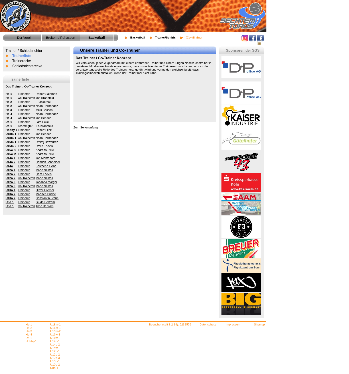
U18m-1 (55, 324)
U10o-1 (55, 361)
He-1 (29, 324)
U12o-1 (55, 351)
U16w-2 (55, 337)
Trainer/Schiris (165, 37)
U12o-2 (55, 354)
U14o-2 (55, 344)
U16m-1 (55, 327)
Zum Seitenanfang (85, 127)
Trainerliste (21, 56)
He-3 (29, 331)
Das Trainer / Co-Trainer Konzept (29, 86)
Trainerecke (21, 61)
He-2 (29, 327)
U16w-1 (55, 334)
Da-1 (29, 337)
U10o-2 (55, 364)
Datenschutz (207, 324)
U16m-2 (55, 331)
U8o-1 (54, 368)
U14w (54, 348)
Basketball (137, 37)
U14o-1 (55, 341)
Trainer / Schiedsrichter (24, 51)
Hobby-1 (31, 341)
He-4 (29, 334)
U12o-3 (55, 358)
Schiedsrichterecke (27, 66)
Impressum (233, 324)
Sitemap (259, 324)
